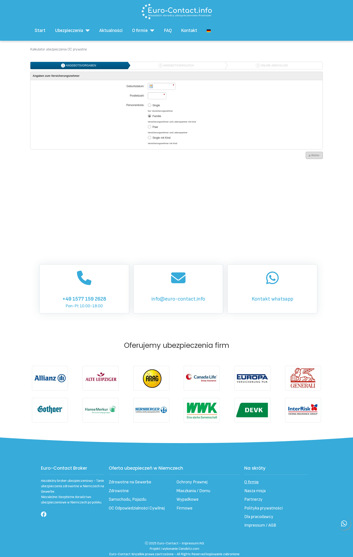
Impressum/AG (193, 543)
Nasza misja (255, 491)
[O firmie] (151, 30)
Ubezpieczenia (69, 30)
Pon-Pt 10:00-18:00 (84, 288)
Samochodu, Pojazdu (127, 499)
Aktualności (111, 30)
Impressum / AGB (260, 525)
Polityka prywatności (263, 508)
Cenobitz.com (189, 549)
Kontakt (189, 30)
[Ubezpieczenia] (86, 30)
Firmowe (184, 508)
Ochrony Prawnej (192, 482)
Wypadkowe (187, 499)
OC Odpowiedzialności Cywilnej (137, 508)
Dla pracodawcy (258, 516)
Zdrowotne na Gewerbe (130, 482)
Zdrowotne (119, 491)
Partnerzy (253, 499)
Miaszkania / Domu (193, 491)
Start (40, 30)
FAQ (168, 30)
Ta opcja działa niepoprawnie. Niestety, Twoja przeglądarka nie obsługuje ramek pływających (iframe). (176, 152)
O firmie (140, 30)
